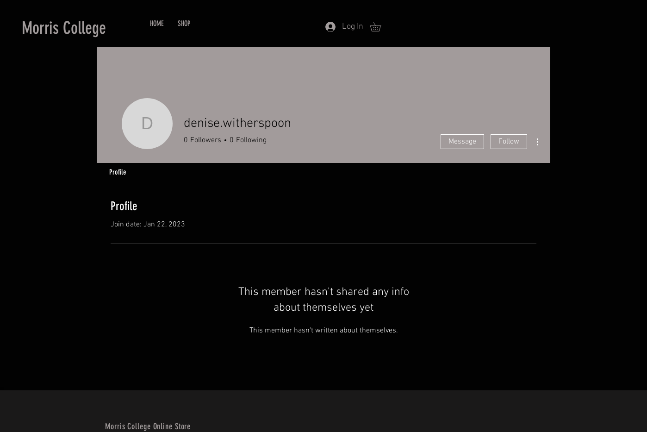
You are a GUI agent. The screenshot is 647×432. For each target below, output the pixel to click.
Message (462, 141)
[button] (380, 26)
